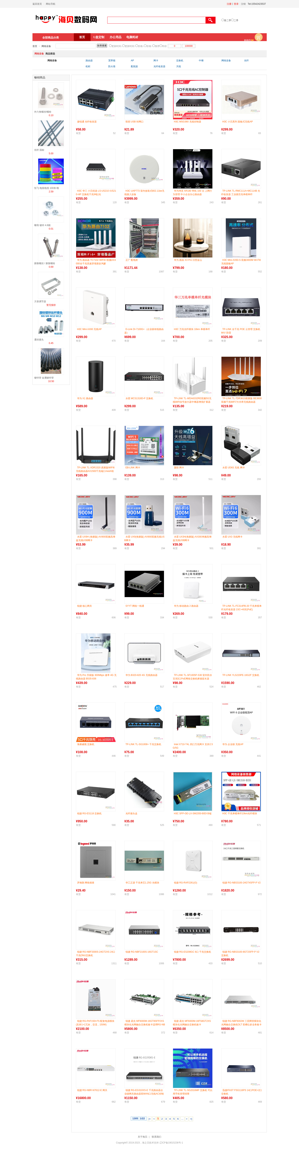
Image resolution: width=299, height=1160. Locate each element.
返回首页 (37, 4)
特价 (164, 46)
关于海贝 (142, 1136)
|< (150, 1118)
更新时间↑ (130, 46)
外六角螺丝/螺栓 (42, 111)
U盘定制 (98, 37)
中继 (201, 60)
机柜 (88, 66)
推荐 (157, 46)
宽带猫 (111, 60)
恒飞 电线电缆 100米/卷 (46, 188)
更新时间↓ (117, 46)
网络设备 (46, 46)
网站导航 (50, 4)
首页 (82, 37)
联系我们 (156, 1136)
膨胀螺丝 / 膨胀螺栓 (44, 263)
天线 (178, 66)
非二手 (227, 20)
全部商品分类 (50, 37)
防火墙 (111, 66)
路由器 (89, 60)
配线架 (134, 66)
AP (132, 60)
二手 (236, 20)
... (182, 1118)
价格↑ (149, 46)
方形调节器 (40, 301)
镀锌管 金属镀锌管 (44, 377)
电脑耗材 (132, 37)
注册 (229, 4)
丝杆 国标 (39, 150)
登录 (236, 4)
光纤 (246, 60)
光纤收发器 (159, 66)
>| (191, 1118)
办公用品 (115, 37)
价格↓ (141, 46)
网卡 (156, 60)
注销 (243, 4)
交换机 (179, 60)
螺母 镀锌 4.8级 (42, 225)
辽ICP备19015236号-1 (171, 1142)
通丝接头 (39, 339)
